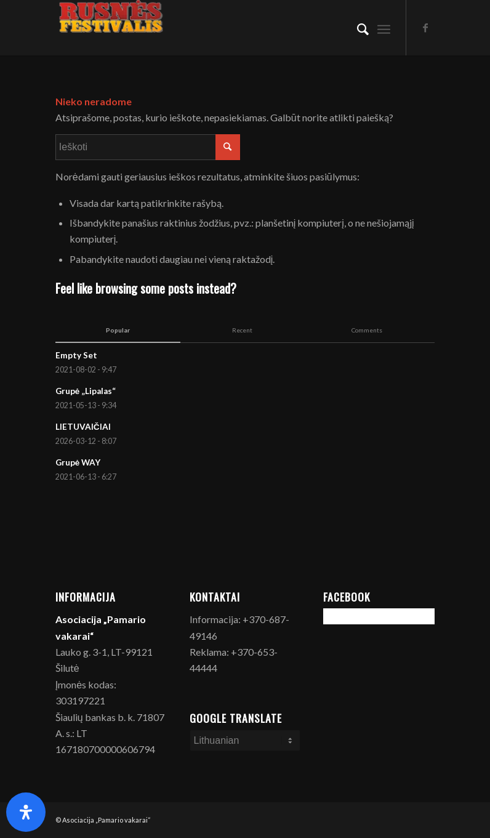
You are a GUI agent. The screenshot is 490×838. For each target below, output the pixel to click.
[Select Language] (245, 740)
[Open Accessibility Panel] (26, 812)
